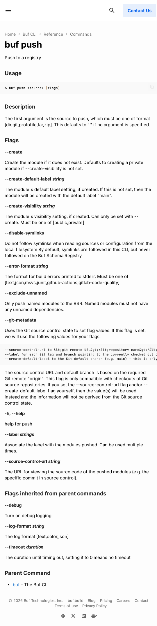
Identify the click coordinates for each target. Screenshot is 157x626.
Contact (141, 600)
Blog (92, 600)
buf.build (75, 600)
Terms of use (66, 606)
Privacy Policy (94, 606)
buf (16, 584)
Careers (123, 600)
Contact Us (139, 10)
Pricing (106, 600)
